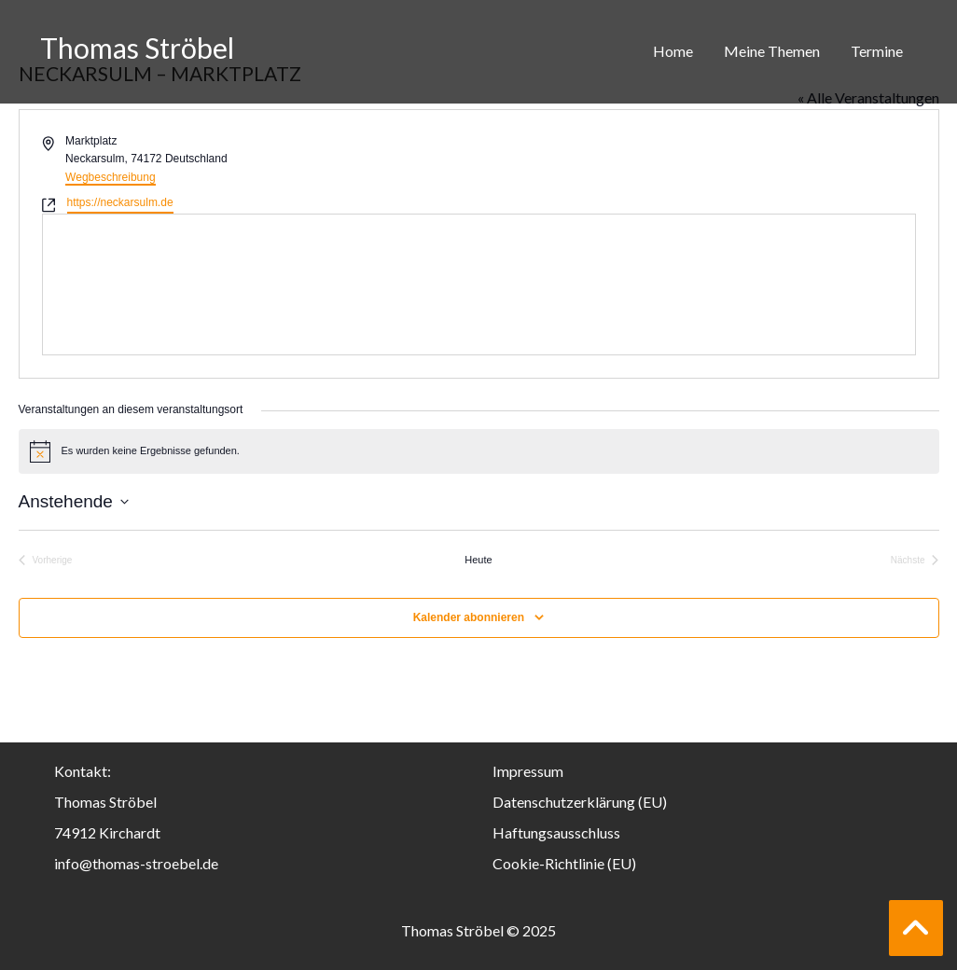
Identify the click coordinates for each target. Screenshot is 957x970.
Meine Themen (772, 51)
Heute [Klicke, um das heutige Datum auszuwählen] (478, 559)
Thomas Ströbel (137, 47)
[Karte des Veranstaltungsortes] (479, 284)
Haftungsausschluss (556, 832)
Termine (877, 51)
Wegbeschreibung (110, 177)
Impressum (527, 771)
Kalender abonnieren (468, 617)
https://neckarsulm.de (120, 202)
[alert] (479, 451)
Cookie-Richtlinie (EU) (564, 863)
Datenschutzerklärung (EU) (579, 802)
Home (673, 51)
